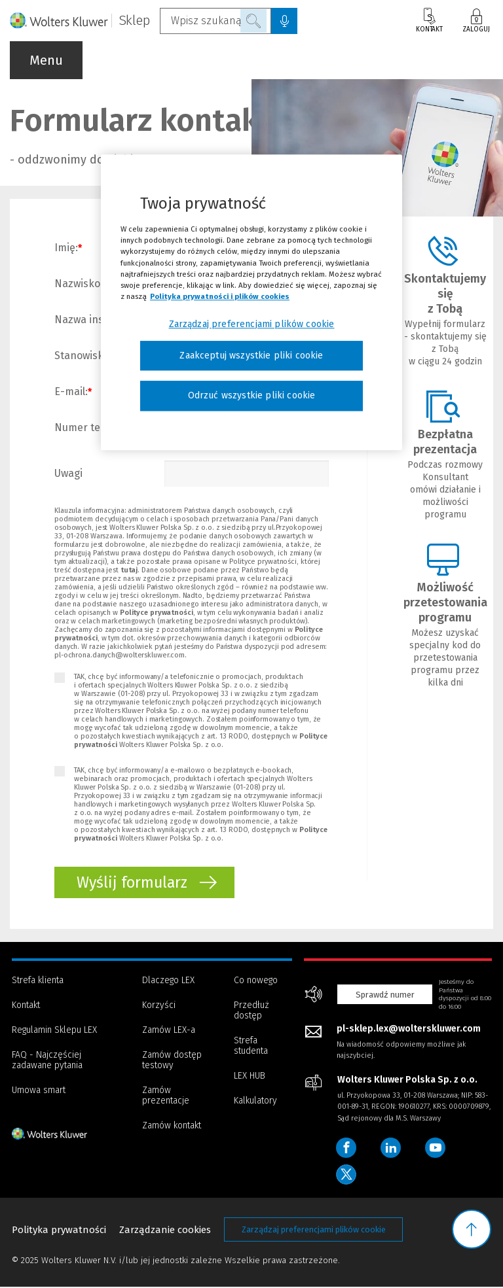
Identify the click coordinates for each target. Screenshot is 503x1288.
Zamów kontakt (171, 1125)
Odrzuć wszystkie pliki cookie (252, 396)
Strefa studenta (251, 1045)
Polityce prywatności (156, 612)
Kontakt (429, 21)
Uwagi (68, 473)
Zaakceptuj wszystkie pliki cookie (251, 355)
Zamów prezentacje (165, 1095)
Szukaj (253, 21)
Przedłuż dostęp (251, 1010)
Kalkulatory (255, 1100)
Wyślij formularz (147, 882)
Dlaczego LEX (168, 980)
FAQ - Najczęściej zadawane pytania (47, 1060)
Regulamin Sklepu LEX (54, 1030)
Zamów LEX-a (168, 1030)
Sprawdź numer (385, 995)
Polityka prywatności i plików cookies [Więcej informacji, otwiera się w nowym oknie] (219, 296)
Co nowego (256, 980)
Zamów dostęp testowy (172, 1060)
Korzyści (159, 1005)
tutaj (129, 570)
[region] (251, 303)
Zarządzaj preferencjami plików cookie (314, 1231)
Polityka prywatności (59, 1231)
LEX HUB (249, 1075)
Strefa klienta (38, 980)
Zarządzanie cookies (165, 1231)
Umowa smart (38, 1090)
